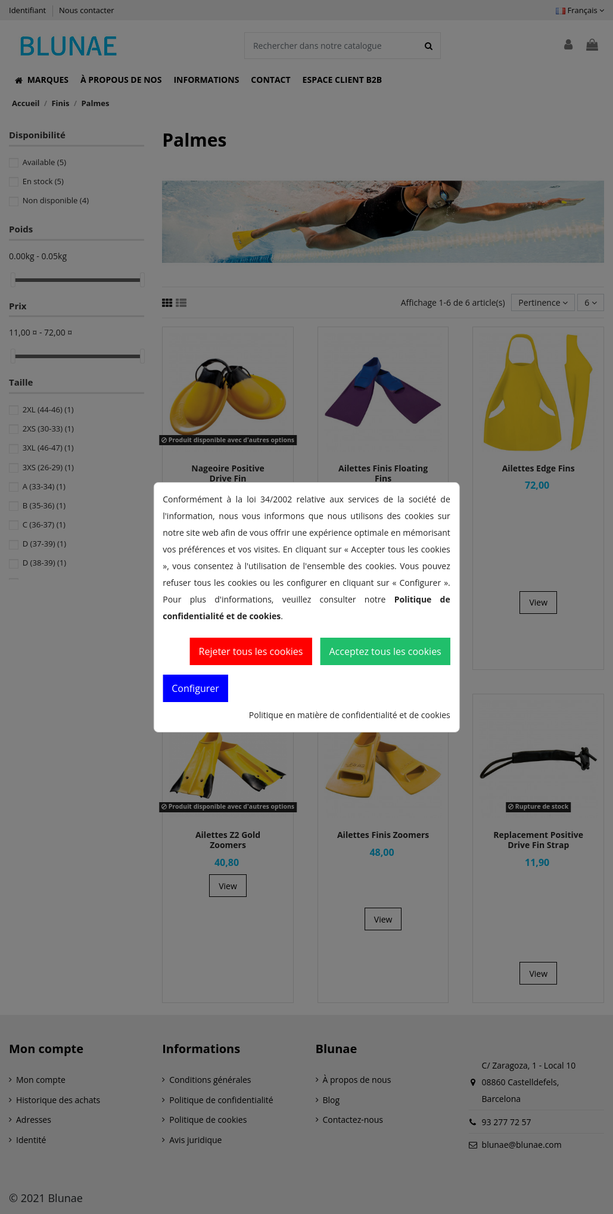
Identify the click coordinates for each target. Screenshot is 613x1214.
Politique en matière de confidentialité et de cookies (349, 715)
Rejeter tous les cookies (251, 651)
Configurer (195, 688)
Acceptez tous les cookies (385, 651)
